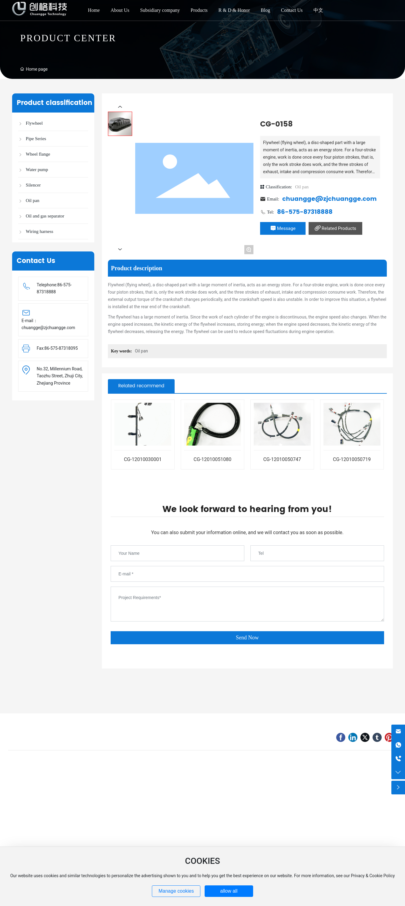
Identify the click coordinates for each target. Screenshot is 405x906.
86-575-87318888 (305, 212)
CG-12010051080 (213, 459)
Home (94, 10)
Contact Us (292, 10)
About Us (120, 10)
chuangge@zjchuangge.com (48, 327)
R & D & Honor (234, 10)
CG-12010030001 (143, 459)
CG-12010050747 (282, 459)
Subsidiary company (160, 10)
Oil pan (302, 186)
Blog (265, 10)
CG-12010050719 (352, 459)
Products (199, 10)
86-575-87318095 (61, 348)
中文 (318, 10)
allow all (228, 891)
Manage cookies (176, 891)
